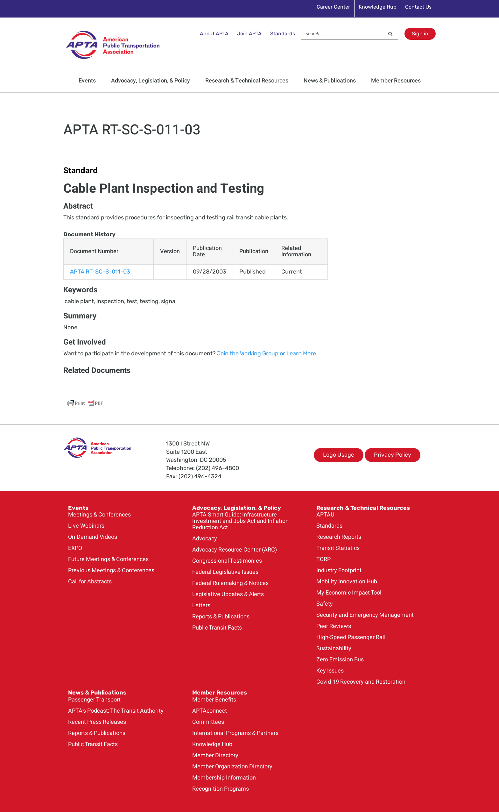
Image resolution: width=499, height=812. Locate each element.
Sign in (420, 34)
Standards (282, 34)
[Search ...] (342, 33)
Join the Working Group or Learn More (266, 353)
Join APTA (249, 34)
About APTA (214, 34)
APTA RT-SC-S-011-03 (100, 271)
